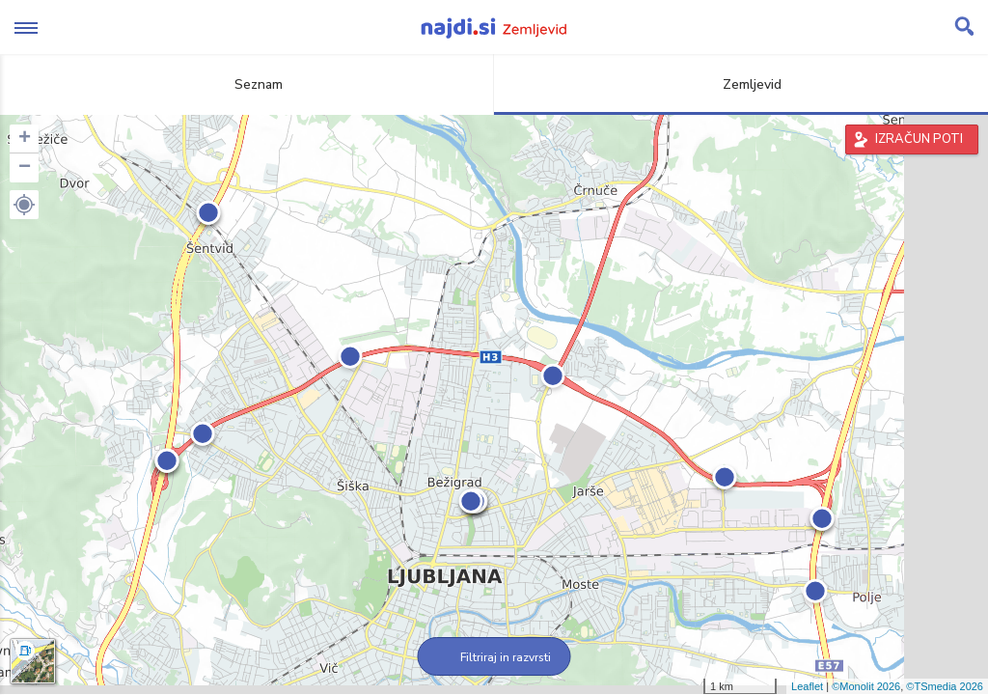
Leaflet (807, 686)
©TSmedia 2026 (944, 686)
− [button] (24, 167)
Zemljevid (741, 84)
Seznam (247, 84)
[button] (24, 204)
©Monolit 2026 (866, 686)
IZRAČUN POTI (919, 139)
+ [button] (24, 139)
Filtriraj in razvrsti (494, 657)
